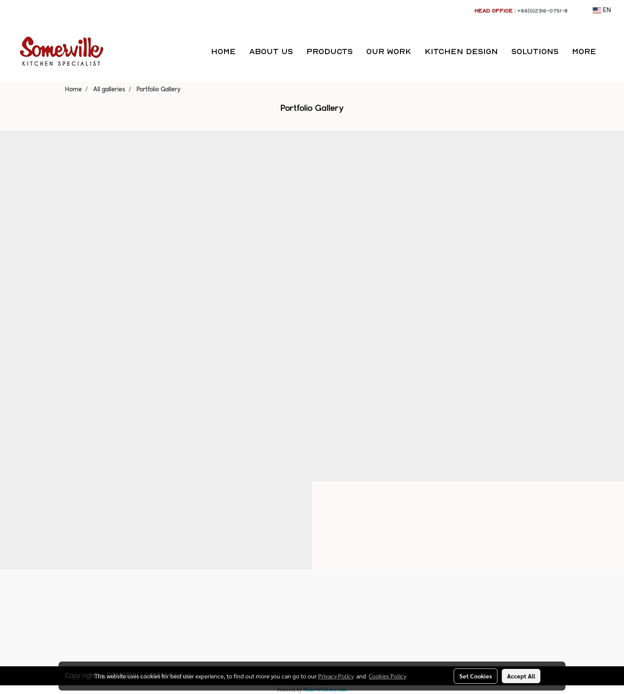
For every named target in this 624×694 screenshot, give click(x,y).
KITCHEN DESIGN (461, 51)
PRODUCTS (329, 51)
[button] (610, 51)
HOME (223, 51)
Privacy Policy (336, 676)
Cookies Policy (387, 676)
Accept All (521, 676)
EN (602, 10)
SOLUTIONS (535, 51)
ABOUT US (271, 51)
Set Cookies (475, 676)
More (584, 51)
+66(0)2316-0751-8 (542, 10)
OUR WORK (388, 51)
